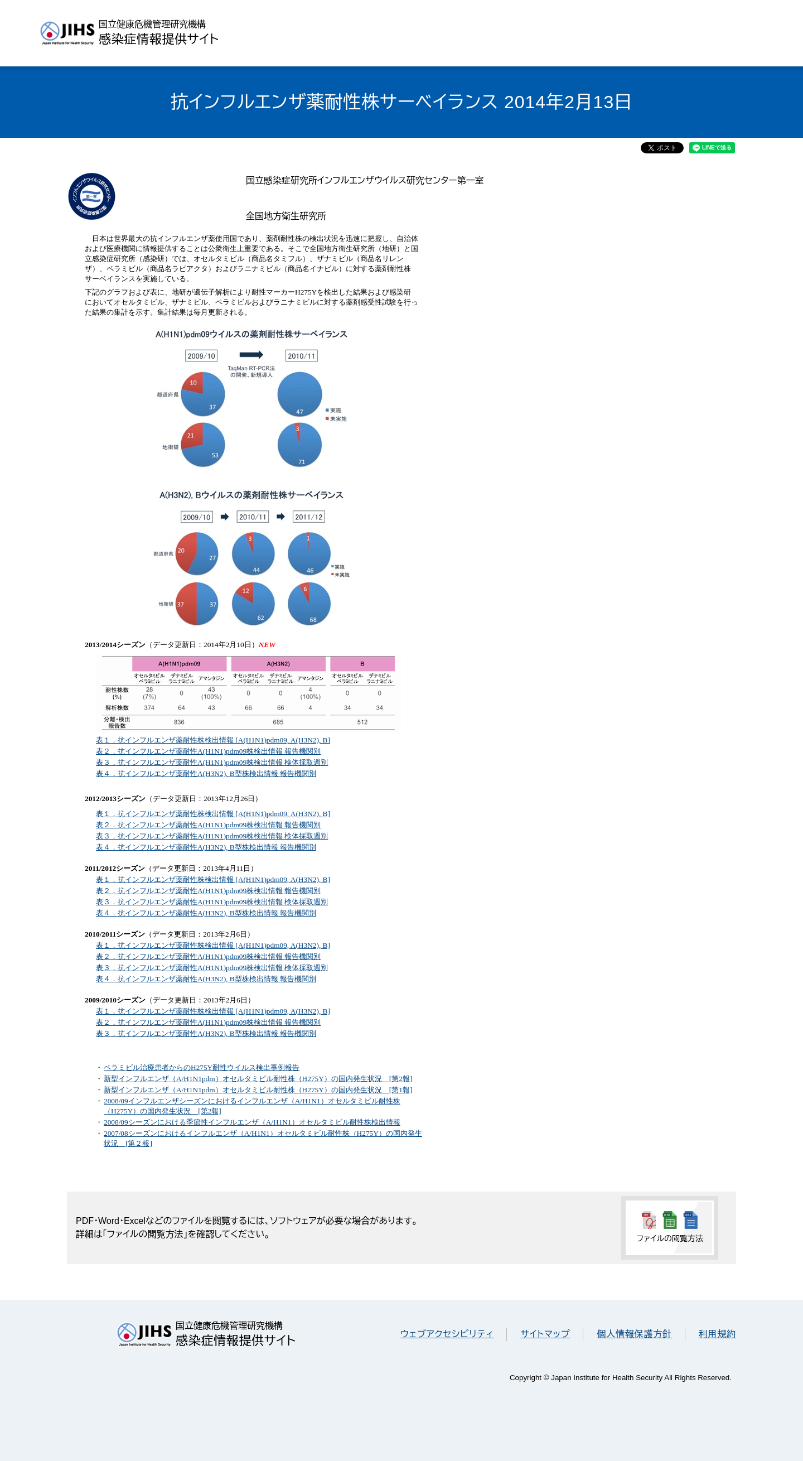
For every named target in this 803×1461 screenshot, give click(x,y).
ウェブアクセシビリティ (447, 1334)
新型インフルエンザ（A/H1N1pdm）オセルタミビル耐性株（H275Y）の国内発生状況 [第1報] (258, 1090)
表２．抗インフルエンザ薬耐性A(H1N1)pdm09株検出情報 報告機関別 (208, 751)
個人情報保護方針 (634, 1334)
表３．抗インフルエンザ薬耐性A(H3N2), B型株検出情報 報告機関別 (206, 1033)
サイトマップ (545, 1334)
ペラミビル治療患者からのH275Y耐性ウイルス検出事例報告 (201, 1067)
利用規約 (717, 1334)
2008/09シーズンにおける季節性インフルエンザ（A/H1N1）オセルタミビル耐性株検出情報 (252, 1122)
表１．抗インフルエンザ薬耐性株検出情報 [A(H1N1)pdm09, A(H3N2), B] (213, 740)
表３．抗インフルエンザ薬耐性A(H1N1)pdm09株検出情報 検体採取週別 (212, 762)
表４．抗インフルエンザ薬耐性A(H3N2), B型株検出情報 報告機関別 (206, 773)
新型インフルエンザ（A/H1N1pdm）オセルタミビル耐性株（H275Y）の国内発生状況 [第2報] (258, 1078)
